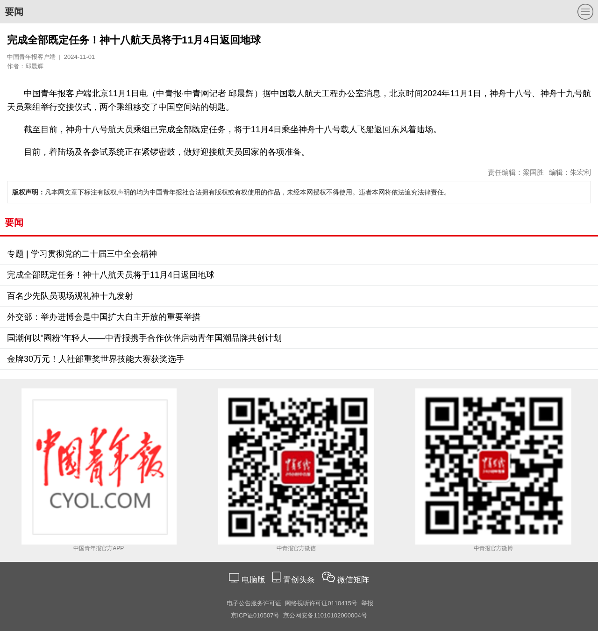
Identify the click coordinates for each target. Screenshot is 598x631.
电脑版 (253, 579)
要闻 (14, 12)
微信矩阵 (353, 579)
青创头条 (300, 579)
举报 (367, 603)
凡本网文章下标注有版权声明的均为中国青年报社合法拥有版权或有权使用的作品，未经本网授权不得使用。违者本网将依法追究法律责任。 (231, 192)
